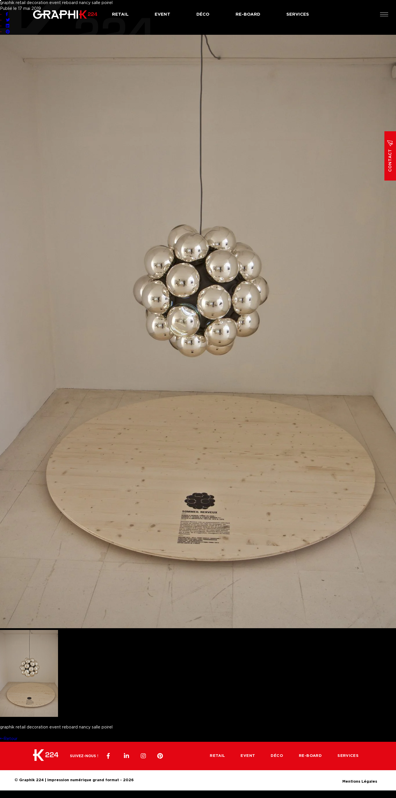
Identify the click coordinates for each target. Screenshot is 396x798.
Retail (120, 14)
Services (297, 14)
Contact (390, 156)
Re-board (248, 14)
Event (162, 14)
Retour (8, 739)
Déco (202, 14)
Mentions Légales (359, 781)
